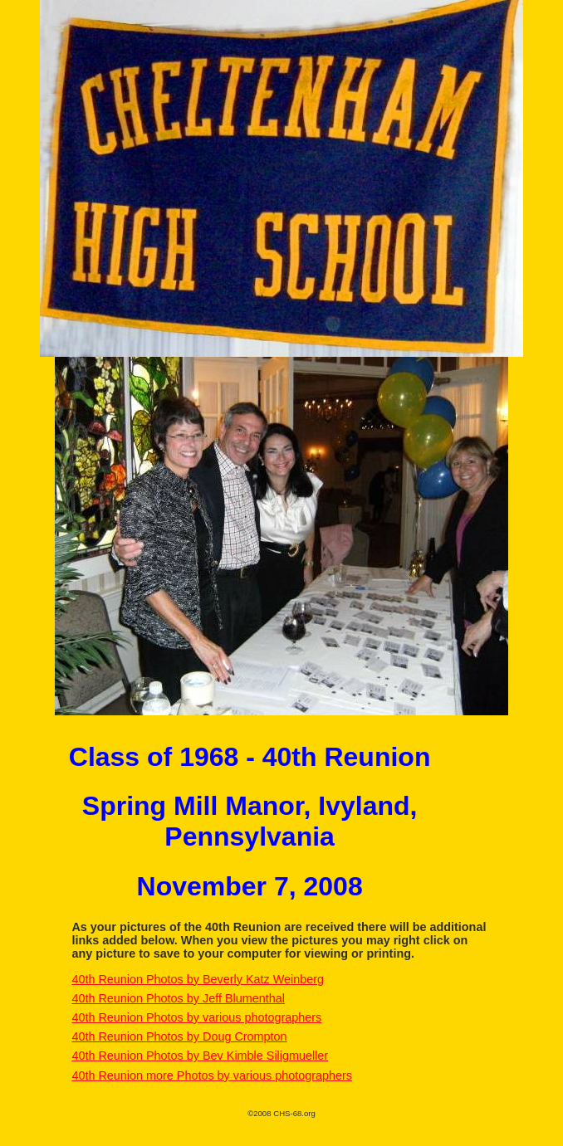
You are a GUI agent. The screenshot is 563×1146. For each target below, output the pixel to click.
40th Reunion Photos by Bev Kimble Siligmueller (199, 1055)
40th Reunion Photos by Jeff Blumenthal (178, 998)
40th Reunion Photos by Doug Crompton (178, 1036)
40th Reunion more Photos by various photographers (211, 1075)
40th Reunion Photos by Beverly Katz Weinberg (197, 979)
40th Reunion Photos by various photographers (196, 1017)
